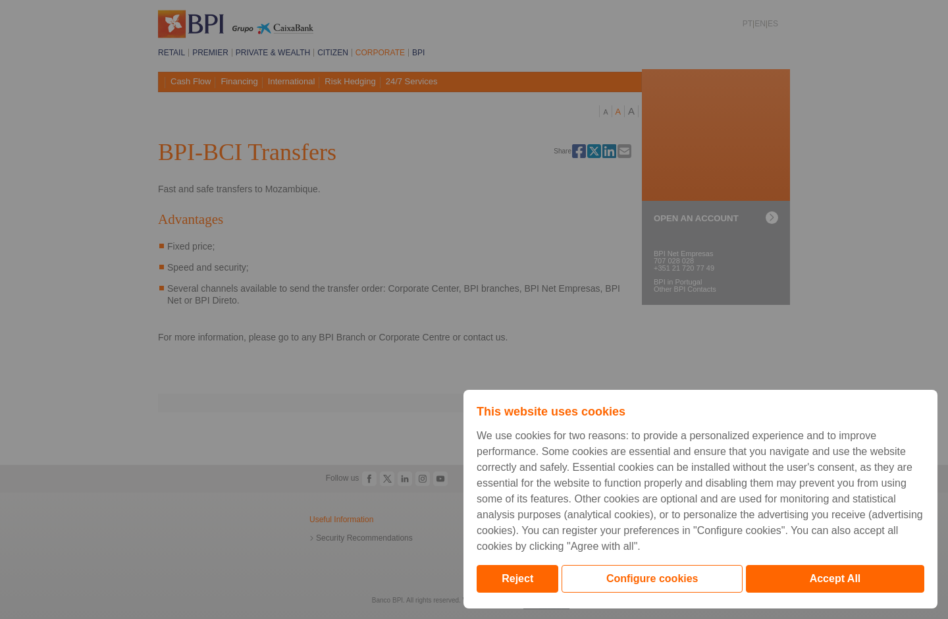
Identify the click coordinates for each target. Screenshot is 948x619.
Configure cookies (652, 578)
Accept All (835, 578)
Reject (517, 578)
